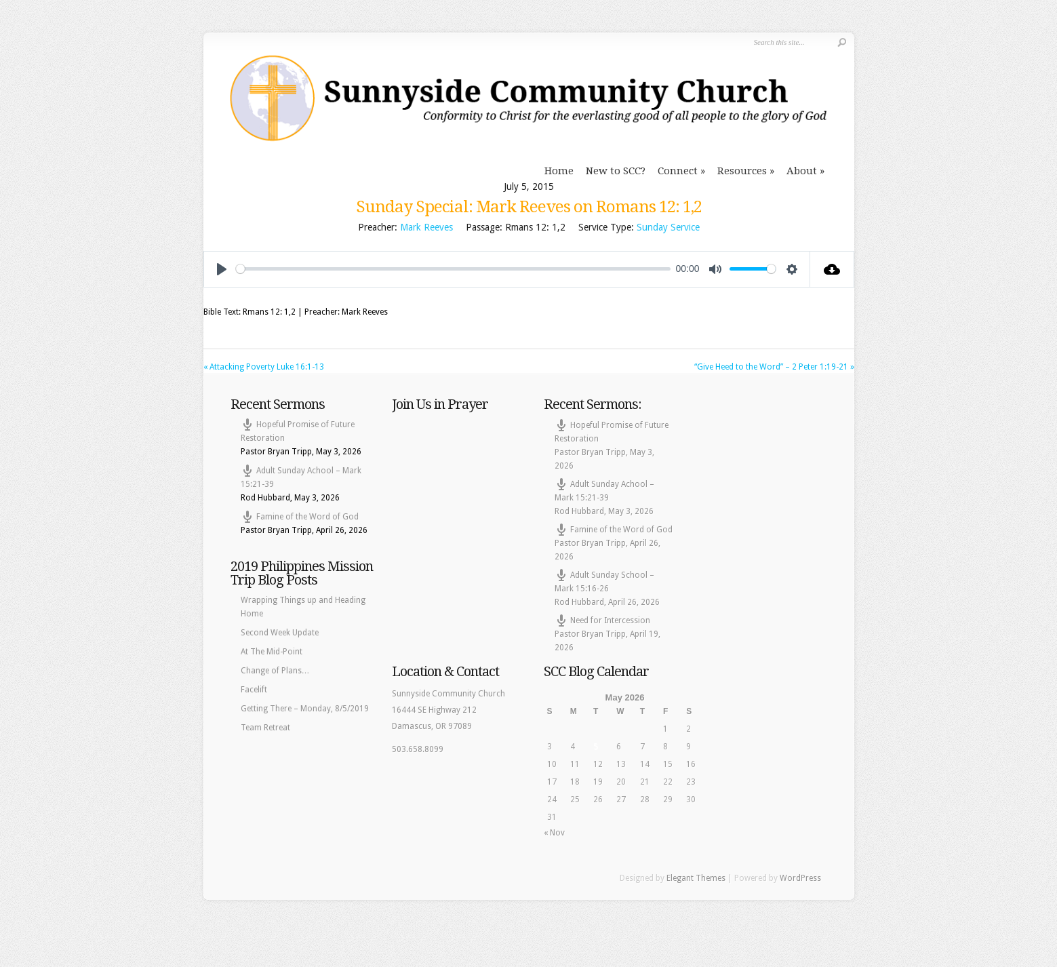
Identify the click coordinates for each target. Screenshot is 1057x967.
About (801, 171)
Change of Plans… (275, 670)
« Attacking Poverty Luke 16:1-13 (263, 367)
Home (559, 171)
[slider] (453, 268)
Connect (678, 171)
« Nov (554, 832)
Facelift (254, 689)
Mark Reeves (426, 227)
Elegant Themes (695, 878)
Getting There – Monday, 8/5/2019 (305, 708)
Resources (742, 171)
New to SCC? (615, 171)
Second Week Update (280, 632)
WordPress (800, 878)
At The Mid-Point (271, 651)
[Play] (222, 269)
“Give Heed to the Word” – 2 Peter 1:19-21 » (774, 367)
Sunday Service (668, 227)
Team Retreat (265, 727)
